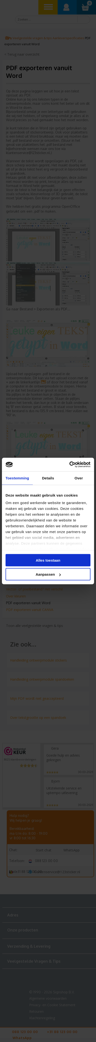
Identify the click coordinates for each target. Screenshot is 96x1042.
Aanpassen (48, 574)
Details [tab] (48, 478)
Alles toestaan (48, 560)
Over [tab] (79, 478)
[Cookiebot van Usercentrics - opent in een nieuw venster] (69, 464)
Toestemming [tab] (17, 478)
